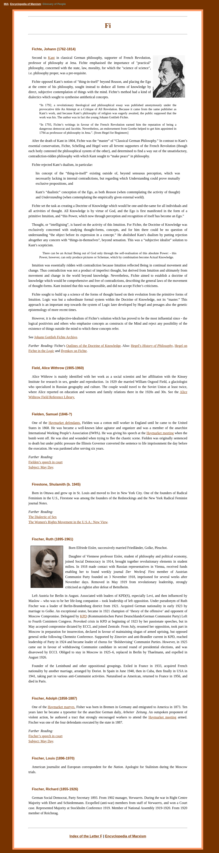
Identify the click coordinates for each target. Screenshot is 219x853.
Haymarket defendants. (65, 423)
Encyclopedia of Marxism (25, 4)
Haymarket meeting (160, 433)
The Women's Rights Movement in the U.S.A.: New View (67, 522)
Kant (51, 57)
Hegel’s (152, 346)
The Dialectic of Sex (42, 517)
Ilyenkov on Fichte (74, 351)
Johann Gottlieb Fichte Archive (55, 337)
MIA (6, 4)
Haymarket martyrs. (61, 707)
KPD (83, 616)
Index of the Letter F (86, 836)
